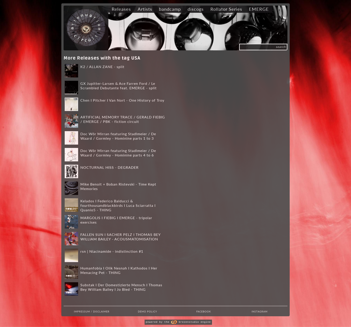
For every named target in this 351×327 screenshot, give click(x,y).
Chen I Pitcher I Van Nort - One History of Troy (122, 100)
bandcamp (170, 9)
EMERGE (259, 9)
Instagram (260, 311)
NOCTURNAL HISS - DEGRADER (109, 167)
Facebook (203, 311)
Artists (145, 9)
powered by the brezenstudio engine (178, 322)
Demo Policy (147, 311)
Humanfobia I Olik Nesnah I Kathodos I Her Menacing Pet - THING (118, 270)
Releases (121, 9)
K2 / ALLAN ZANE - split (102, 66)
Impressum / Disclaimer (91, 311)
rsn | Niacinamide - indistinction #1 (111, 251)
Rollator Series (226, 9)
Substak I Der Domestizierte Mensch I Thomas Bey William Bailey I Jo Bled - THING (121, 287)
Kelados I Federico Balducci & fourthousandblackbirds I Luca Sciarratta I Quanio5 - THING (118, 205)
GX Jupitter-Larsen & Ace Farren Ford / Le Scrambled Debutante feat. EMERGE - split (118, 85)
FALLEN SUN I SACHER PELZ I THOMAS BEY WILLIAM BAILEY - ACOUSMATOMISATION (120, 236)
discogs (196, 9)
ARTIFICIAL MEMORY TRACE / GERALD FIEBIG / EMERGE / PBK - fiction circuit (122, 119)
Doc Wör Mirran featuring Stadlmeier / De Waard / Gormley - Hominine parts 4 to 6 (118, 152)
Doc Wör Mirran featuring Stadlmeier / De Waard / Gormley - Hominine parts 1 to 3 (118, 136)
